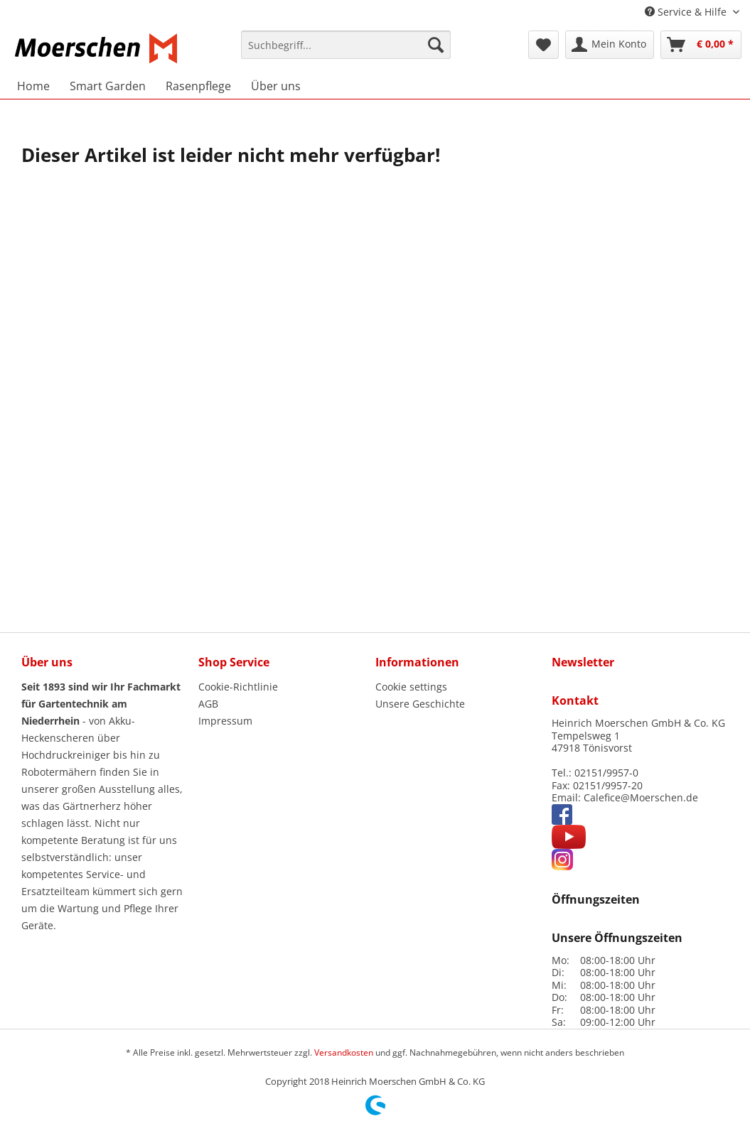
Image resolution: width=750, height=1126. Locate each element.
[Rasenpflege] (198, 86)
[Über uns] (276, 86)
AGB (208, 703)
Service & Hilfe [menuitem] (687, 11)
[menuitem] (346, 51)
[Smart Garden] (108, 86)
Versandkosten (343, 1052)
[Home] (33, 86)
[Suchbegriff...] (346, 45)
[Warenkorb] (700, 45)
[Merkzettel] (543, 45)
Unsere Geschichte (420, 703)
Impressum (225, 720)
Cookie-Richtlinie (238, 686)
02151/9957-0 (606, 772)
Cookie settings (411, 686)
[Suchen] (436, 45)
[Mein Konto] (609, 45)
